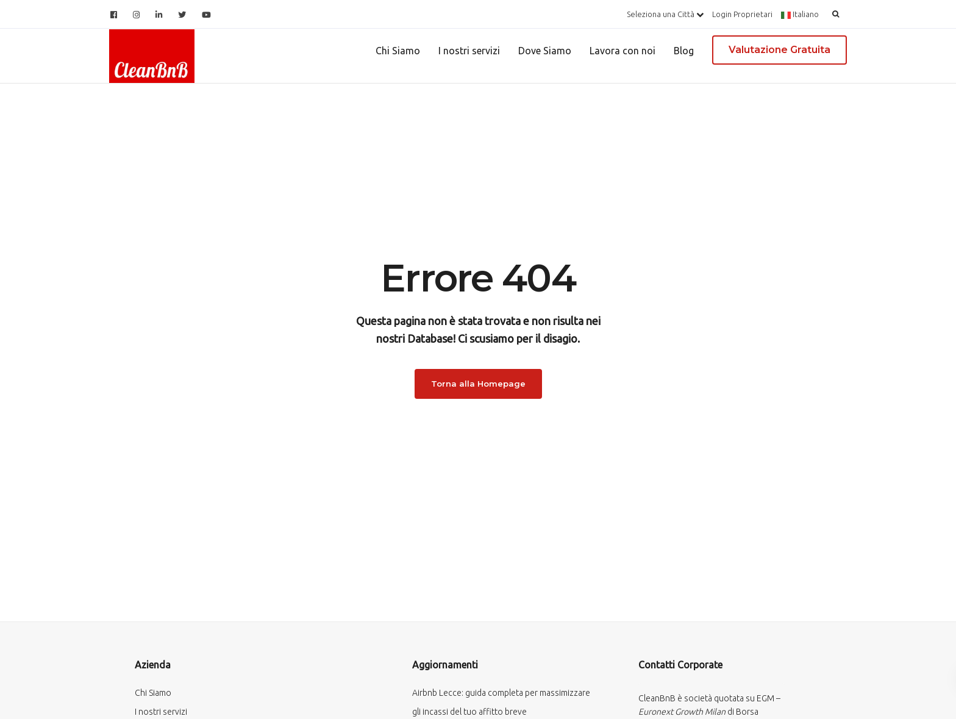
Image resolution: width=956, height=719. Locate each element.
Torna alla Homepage (478, 383)
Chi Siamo (398, 50)
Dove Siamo (544, 50)
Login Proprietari (742, 14)
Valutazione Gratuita (779, 49)
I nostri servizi (469, 50)
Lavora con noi (622, 50)
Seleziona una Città (665, 14)
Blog (684, 50)
